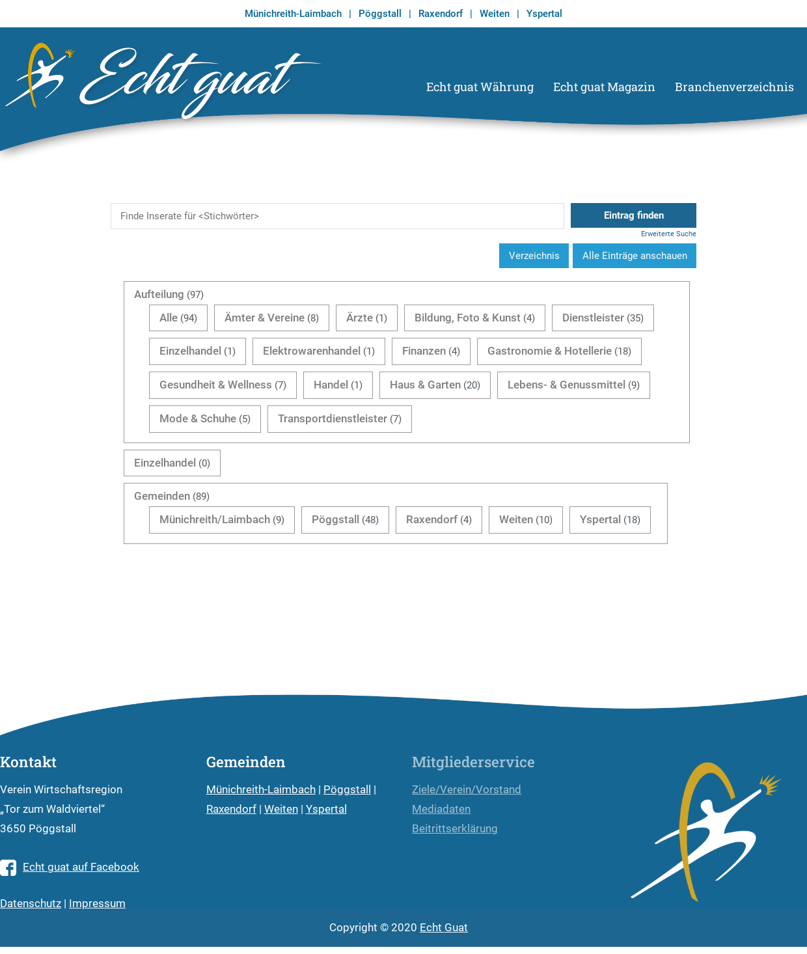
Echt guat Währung (480, 86)
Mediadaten (441, 809)
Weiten (495, 14)
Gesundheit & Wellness (215, 385)
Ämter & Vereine (265, 318)
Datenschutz (30, 903)
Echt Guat (444, 927)
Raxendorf (440, 14)
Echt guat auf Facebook (69, 867)
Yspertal (544, 14)
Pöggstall (380, 14)
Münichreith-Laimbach (293, 14)
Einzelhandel (190, 351)
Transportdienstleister (332, 419)
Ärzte (359, 318)
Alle (168, 318)
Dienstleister (593, 318)
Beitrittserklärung (455, 829)
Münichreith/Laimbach (214, 519)
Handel (331, 385)
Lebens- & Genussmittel (566, 385)
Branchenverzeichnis (734, 86)
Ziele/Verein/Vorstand (466, 790)
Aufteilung (159, 294)
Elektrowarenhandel (312, 351)
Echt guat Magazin (604, 86)
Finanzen (424, 351)
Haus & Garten (425, 385)
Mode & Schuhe (197, 419)
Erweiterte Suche (668, 234)
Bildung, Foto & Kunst (468, 318)
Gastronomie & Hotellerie (549, 351)
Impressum (97, 903)
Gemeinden (162, 496)
